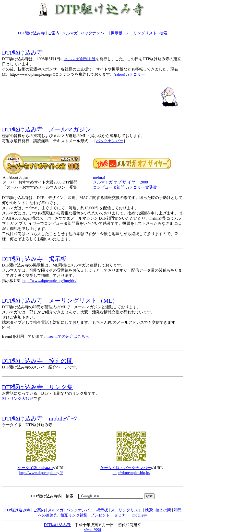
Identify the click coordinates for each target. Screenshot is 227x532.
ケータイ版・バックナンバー (125, 468)
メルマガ (70, 33)
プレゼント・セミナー (110, 515)
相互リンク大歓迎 (17, 398)
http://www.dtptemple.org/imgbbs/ (49, 281)
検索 (163, 33)
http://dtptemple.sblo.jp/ (131, 473)
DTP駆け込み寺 (31, 33)
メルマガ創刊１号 (80, 59)
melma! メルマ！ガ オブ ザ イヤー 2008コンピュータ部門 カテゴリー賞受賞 (125, 182)
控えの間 (163, 510)
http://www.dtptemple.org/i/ (41, 473)
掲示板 (116, 33)
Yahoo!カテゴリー (129, 74)
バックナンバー (94, 33)
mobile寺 (139, 515)
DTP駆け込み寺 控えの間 (37, 361)
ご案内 (54, 33)
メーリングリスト (141, 33)
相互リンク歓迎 (74, 515)
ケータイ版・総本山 (35, 468)
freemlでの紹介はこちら (68, 336)
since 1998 (92, 530)
